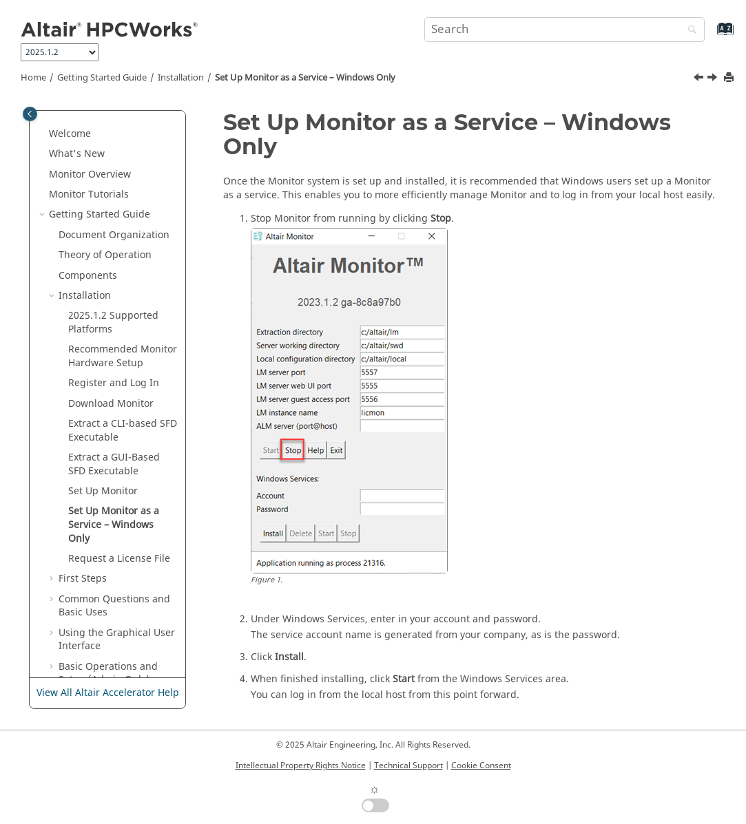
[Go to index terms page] (710, 35)
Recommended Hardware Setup (122, 254)
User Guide (108, 618)
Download (111, 301)
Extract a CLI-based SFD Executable (122, 328)
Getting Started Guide (102, 78)
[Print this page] (730, 78)
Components (88, 173)
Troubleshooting (97, 598)
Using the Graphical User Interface (117, 537)
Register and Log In (113, 280)
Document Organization (114, 132)
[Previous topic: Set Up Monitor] (699, 79)
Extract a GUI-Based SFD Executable (114, 362)
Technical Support (408, 765)
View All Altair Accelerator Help (108, 693)
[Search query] (564, 29)
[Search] (689, 30)
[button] (43, 112)
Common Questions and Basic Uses (114, 503)
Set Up (103, 388)
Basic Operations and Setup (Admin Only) (108, 571)
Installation (181, 78)
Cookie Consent (481, 765)
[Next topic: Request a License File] (713, 79)
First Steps (83, 476)
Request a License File (119, 456)
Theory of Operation (105, 152)
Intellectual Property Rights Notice (301, 765)
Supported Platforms (113, 220)
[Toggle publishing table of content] (30, 114)
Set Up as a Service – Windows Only (305, 78)
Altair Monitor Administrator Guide (96, 645)
